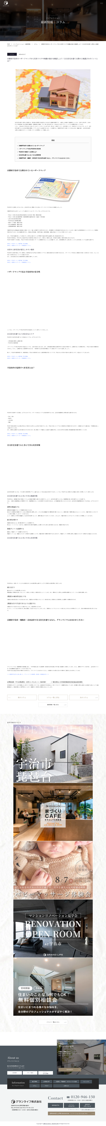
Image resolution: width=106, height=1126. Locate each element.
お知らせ (66, 1085)
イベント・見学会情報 (45, 1072)
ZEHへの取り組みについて (88, 1109)
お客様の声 (46, 1081)
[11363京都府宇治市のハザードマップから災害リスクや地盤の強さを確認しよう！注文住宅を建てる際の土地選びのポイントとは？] (53, 928)
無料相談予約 (55, 1105)
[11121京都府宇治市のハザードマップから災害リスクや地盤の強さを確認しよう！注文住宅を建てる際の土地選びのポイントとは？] (53, 754)
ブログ (46, 1085)
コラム (35, 44)
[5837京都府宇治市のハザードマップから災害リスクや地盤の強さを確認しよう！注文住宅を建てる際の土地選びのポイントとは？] (53, 987)
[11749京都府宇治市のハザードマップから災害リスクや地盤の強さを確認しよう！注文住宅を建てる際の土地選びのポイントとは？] (53, 812)
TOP (8, 44)
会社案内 (14, 1073)
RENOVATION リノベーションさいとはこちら (68, 1113)
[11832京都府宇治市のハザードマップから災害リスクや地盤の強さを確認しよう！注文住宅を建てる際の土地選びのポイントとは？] (53, 870)
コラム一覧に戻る (53, 697)
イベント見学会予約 (71, 1105)
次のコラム (84, 697)
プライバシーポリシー (74, 1109)
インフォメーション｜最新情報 (21, 44)
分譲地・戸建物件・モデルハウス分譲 (66, 1081)
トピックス (86, 1081)
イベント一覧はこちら (53, 1022)
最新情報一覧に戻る (53, 705)
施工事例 (34, 1081)
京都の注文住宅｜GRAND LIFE (51, 1123)
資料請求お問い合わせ (87, 1105)
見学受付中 (70, 1069)
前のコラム (22, 697)
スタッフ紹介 (30, 1073)
